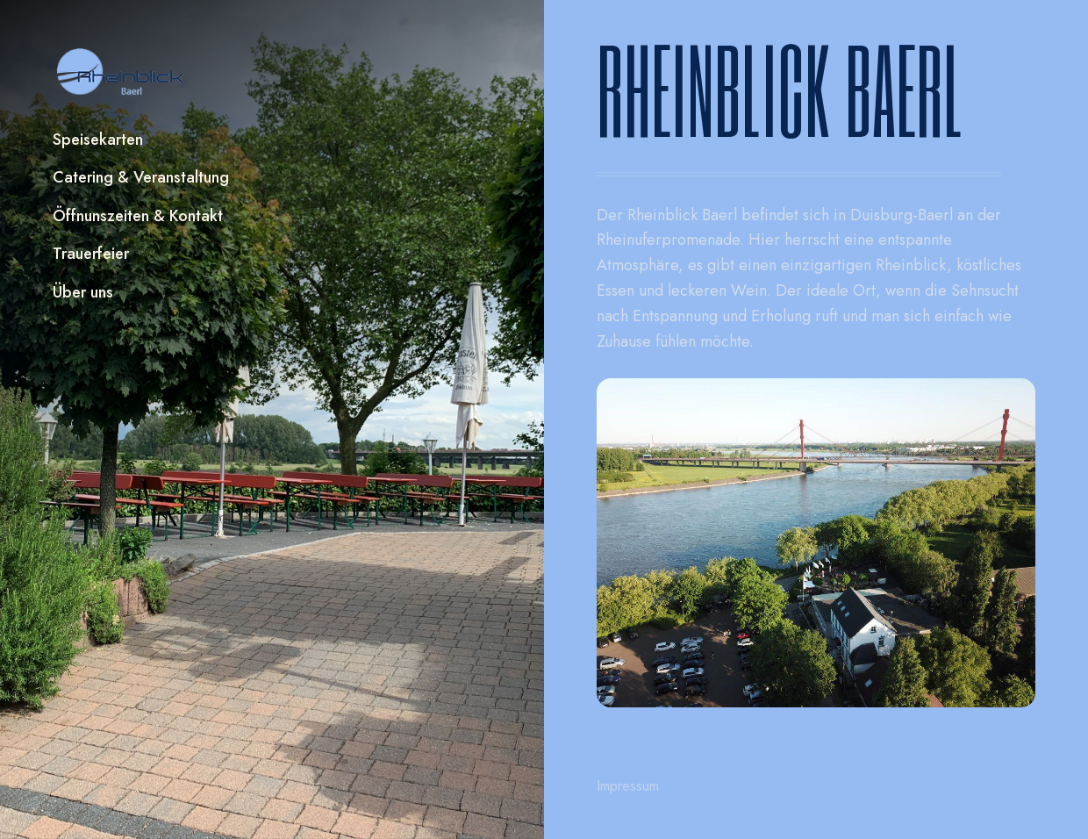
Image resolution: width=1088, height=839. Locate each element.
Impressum (628, 786)
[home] (121, 72)
